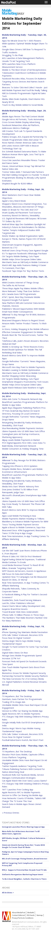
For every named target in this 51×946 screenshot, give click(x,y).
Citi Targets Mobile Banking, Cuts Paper (20, 256)
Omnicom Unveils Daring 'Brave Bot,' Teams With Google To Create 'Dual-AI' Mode (23, 846)
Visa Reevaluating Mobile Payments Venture (22, 428)
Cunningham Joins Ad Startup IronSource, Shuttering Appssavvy (21, 435)
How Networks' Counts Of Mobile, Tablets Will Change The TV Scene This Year (23, 799)
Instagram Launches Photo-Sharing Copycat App (23, 827)
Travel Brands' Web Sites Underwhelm (20, 611)
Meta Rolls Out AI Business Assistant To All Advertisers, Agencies (21, 832)
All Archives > (8, 892)
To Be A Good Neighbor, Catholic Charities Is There (24, 879)
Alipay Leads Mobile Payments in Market (21, 440)
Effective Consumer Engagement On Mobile (22, 332)
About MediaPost (18, 912)
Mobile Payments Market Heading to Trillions (23, 518)
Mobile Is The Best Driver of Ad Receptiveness (24, 69)
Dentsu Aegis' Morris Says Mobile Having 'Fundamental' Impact (21, 642)
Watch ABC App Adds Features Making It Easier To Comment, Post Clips (24, 266)
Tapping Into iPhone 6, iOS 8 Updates (19, 466)
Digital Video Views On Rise (15, 652)
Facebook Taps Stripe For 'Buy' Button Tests (23, 271)
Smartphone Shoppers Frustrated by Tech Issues (25, 381)
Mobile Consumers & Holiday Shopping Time (23, 448)
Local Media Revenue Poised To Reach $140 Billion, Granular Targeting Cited (23, 566)
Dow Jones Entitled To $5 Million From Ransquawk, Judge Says (20, 491)
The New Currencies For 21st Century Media (23, 678)
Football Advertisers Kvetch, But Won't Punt (22, 740)
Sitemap (39, 915)
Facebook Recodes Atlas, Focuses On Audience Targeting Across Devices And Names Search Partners (24, 81)
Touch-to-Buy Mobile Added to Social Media (22, 104)
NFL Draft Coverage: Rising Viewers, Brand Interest (24, 859)
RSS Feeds (30, 915)
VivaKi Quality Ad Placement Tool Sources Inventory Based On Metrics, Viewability (21, 214)
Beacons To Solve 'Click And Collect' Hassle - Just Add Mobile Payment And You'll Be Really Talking (24, 89)
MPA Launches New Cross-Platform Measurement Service (18, 65)
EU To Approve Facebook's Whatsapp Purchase (24, 253)
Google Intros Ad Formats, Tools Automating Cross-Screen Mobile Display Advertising (23, 121)
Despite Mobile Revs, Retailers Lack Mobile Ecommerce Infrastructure (22, 470)
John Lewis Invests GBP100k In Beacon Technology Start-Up (20, 147)
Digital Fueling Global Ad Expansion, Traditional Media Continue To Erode (23, 561)
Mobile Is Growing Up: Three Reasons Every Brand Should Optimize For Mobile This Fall (23, 348)
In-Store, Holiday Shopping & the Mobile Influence (25, 329)
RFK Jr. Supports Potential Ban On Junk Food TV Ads (24, 870)
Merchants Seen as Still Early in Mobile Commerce (25, 262)
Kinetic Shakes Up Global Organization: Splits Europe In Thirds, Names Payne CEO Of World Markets (23, 238)
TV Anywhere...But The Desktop (17, 696)
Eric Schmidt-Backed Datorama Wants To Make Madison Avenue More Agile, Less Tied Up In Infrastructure (24, 154)
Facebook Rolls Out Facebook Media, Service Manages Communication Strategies (23, 776)
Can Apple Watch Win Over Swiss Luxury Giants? (24, 780)
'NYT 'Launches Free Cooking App (17, 789)
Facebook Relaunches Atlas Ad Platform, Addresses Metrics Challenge (21, 126)
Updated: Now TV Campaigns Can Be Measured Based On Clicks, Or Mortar (24, 578)
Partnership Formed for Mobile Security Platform (25, 676)
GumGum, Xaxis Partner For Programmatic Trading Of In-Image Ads (22, 700)
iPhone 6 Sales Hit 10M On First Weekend (21, 556)
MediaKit (30, 912)
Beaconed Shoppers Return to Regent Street (23, 320)
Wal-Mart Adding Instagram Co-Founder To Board (25, 174)
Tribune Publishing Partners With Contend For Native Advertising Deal (23, 770)
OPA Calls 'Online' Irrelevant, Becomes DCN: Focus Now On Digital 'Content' (22, 636)
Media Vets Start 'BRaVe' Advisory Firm (20, 486)
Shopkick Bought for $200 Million (17, 183)
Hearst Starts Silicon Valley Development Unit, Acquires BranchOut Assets (23, 607)
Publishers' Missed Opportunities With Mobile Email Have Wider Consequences (23, 310)
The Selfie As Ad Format (13, 285)
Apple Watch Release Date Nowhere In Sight (23, 387)
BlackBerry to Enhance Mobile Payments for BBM (25, 521)
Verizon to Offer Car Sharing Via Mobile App (22, 710)
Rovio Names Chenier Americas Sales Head (22, 142)
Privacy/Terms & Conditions (22, 918)
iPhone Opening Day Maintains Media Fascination (25, 632)
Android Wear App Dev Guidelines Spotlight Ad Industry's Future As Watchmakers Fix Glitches (23, 225)
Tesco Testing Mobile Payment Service (20, 524)
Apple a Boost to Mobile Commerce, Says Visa (23, 527)
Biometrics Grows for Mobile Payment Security (24, 673)
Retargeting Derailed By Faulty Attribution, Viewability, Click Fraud (22, 424)
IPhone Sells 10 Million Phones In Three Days (23, 614)
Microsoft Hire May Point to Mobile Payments (23, 367)
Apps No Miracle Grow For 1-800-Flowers (21, 40)
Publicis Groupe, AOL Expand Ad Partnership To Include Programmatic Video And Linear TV (24, 138)
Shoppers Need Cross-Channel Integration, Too (24, 203)
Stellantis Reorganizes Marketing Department (22, 874)
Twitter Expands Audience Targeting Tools (22, 766)
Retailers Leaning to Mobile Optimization (21, 370)
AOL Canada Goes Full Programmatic (19, 294)
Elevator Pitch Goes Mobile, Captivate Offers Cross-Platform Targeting (23, 756)
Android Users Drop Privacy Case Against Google (25, 250)
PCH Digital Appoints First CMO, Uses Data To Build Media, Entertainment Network (24, 444)
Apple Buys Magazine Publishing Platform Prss (24, 407)
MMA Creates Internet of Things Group (20, 282)
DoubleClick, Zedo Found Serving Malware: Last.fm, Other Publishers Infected (21, 601)
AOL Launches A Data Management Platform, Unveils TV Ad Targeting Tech (23, 59)
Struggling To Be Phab (12, 55)
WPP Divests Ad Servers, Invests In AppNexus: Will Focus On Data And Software (24, 572)
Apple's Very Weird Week (14, 200)
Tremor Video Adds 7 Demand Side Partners (23, 172)
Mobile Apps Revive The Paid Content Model (23, 116)
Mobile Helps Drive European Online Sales (21, 259)
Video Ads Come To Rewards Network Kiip (22, 399)
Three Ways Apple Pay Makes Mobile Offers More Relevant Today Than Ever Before (23, 290)
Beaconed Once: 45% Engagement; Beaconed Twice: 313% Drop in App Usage (23, 532)
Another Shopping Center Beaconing (19, 376)
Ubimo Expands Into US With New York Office (23, 431)
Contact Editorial (18, 915)
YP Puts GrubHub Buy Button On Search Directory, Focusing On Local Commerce (21, 412)
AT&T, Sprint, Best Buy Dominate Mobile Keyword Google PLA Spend (21, 298)
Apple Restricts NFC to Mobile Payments (21, 713)
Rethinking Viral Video (12, 352)
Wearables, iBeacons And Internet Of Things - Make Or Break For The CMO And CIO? (23, 208)
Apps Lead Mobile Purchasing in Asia (19, 515)
